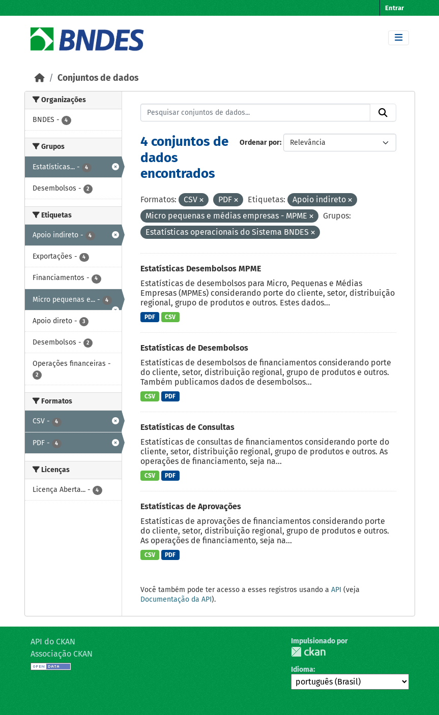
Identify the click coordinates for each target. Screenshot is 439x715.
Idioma (302, 669)
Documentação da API (176, 599)
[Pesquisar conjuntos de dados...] (255, 113)
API (336, 589)
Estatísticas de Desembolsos (194, 348)
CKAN (308, 651)
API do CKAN (53, 641)
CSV (170, 317)
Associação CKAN (62, 654)
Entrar (394, 8)
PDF (149, 317)
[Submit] (383, 113)
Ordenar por (260, 142)
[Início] (40, 78)
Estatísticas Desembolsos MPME (200, 268)
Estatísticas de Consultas (187, 427)
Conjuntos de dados (97, 78)
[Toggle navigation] (398, 37)
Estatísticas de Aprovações (190, 506)
